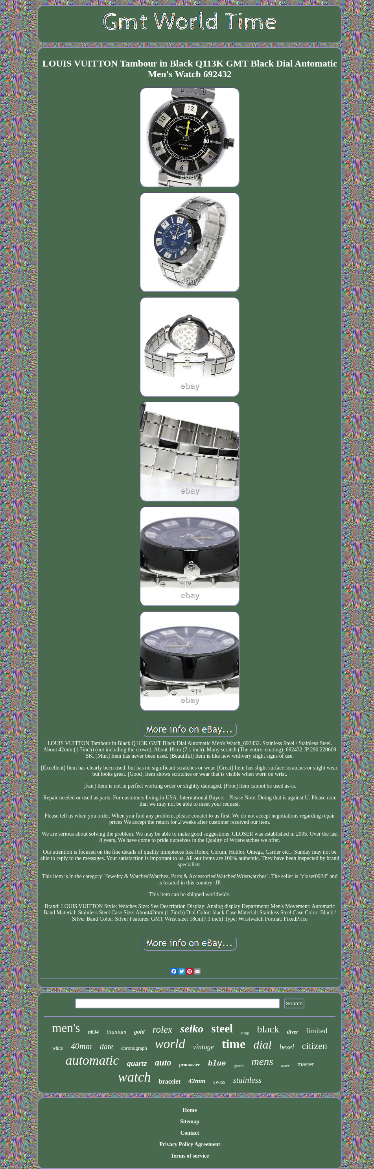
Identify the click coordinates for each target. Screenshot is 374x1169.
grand (238, 1065)
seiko (191, 1029)
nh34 (93, 1032)
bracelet (170, 1081)
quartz (137, 1063)
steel (222, 1028)
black (268, 1029)
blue (217, 1063)
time (233, 1044)
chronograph (134, 1048)
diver (292, 1032)
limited (317, 1031)
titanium (116, 1031)
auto (163, 1062)
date (106, 1046)
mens (262, 1061)
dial (262, 1044)
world (170, 1044)
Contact (190, 1133)
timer (285, 1066)
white (57, 1048)
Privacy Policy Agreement (189, 1144)
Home (190, 1110)
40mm (81, 1046)
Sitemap (189, 1122)
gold (139, 1031)
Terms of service (190, 1156)
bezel (287, 1047)
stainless (247, 1080)
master (305, 1064)
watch (134, 1077)
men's (66, 1028)
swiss (219, 1082)
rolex (162, 1029)
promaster (189, 1064)
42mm (196, 1081)
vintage (203, 1047)
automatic (92, 1060)
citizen (314, 1046)
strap (245, 1032)
